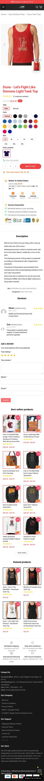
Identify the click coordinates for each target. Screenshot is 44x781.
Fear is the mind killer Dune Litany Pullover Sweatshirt (31, 473)
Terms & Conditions (9, 703)
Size (4, 135)
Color (5, 112)
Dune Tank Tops (34, 14)
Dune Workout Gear (17, 14)
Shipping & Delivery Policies (11, 724)
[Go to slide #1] (16, 77)
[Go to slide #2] (28, 77)
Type (4, 105)
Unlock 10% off (40, 771)
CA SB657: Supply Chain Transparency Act (17, 713)
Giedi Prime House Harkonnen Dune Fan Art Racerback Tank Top (32, 623)
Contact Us (6, 733)
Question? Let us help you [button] (33, 778)
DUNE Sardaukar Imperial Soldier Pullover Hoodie (11, 539)
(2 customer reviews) (20, 96)
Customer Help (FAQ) (9, 737)
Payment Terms (7, 727)
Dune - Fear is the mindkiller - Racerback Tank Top (11, 589)
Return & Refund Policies (10, 730)
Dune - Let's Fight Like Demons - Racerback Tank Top (10, 623)
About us (5, 700)
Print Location (8, 148)
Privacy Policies (7, 706)
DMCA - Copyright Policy (10, 710)
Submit (5, 400)
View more (22, 553)
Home (3, 14)
